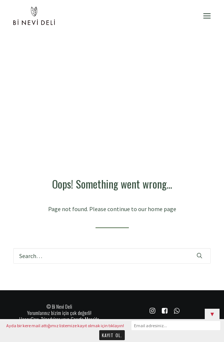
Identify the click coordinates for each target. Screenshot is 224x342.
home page (162, 209)
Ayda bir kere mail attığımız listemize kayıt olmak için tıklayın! (65, 325)
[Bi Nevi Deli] (34, 16)
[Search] (112, 256)
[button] (207, 16)
